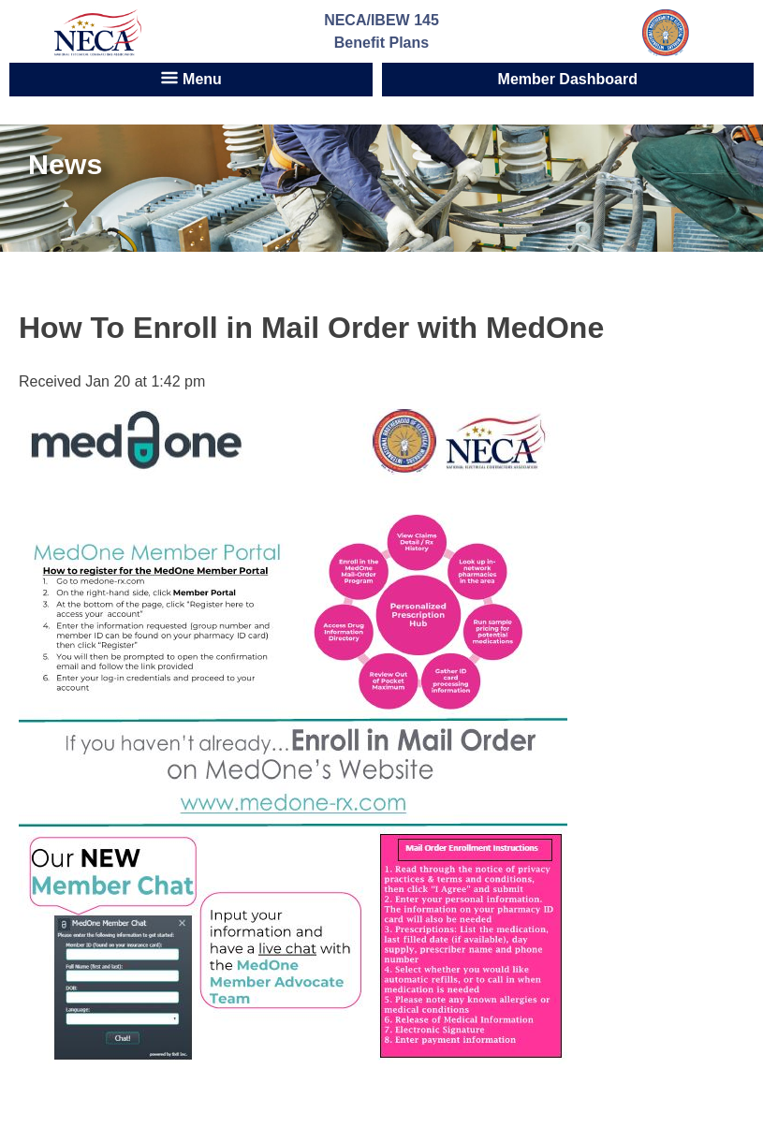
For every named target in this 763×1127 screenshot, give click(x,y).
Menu (191, 77)
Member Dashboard (568, 79)
